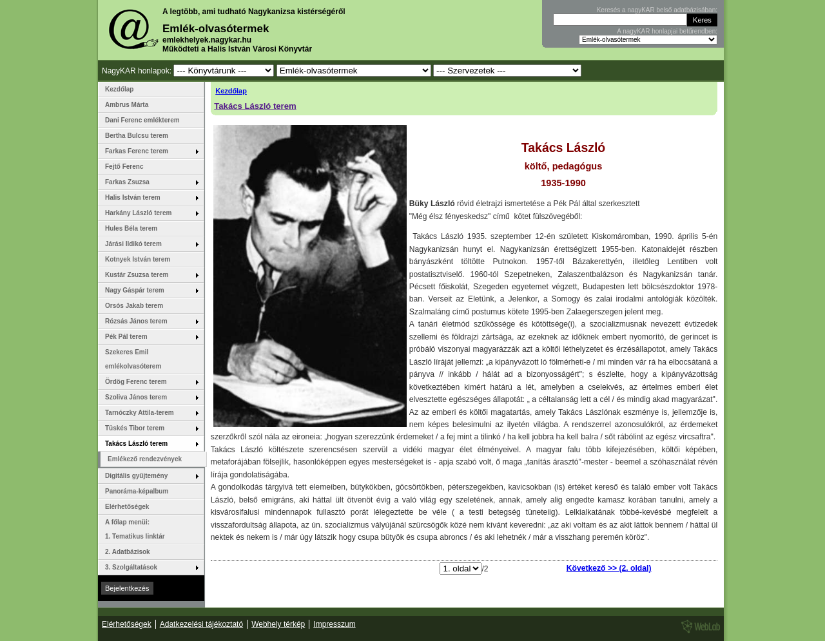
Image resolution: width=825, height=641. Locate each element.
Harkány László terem (149, 215)
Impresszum (334, 624)
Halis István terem (149, 200)
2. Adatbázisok (127, 551)
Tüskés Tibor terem (149, 430)
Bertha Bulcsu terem (136, 135)
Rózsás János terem (149, 323)
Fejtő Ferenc (124, 166)
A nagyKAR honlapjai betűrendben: (667, 31)
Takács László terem (255, 106)
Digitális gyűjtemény (149, 478)
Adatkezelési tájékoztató (201, 624)
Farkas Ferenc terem (149, 153)
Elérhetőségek (127, 506)
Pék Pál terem (149, 339)
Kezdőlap (231, 91)
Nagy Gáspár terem (149, 292)
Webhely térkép (278, 624)
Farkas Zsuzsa (149, 184)
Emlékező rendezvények (145, 459)
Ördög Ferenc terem (149, 384)
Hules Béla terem (131, 228)
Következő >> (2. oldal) (609, 568)
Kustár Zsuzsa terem (149, 277)
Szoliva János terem (149, 399)
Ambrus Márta (126, 104)
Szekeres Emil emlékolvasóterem (133, 359)
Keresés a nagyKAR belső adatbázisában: (657, 10)
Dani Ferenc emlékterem (142, 120)
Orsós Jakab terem (134, 305)
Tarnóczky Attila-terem (149, 415)
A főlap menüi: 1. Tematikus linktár (135, 529)
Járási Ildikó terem (149, 246)
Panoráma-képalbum (136, 491)
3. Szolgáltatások (149, 569)
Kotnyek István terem (137, 259)
